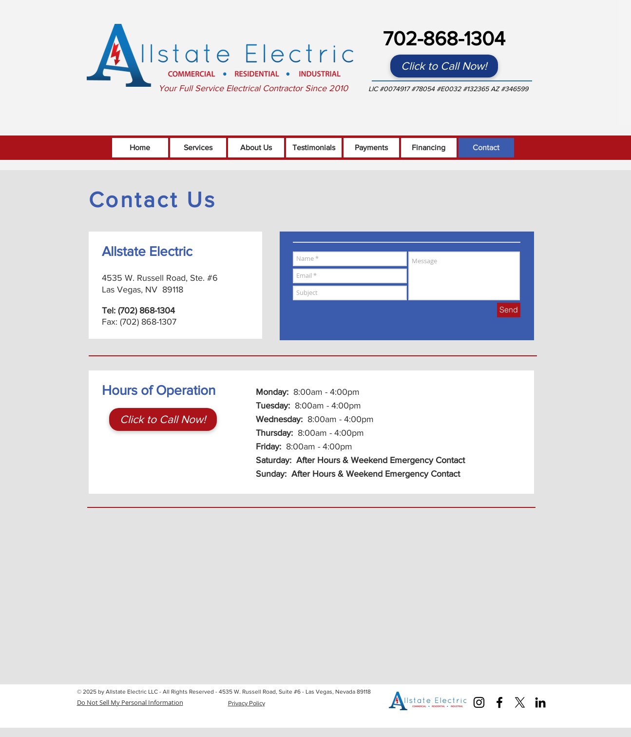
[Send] (508, 310)
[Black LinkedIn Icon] (540, 702)
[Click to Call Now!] (444, 66)
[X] (520, 702)
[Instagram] (479, 702)
